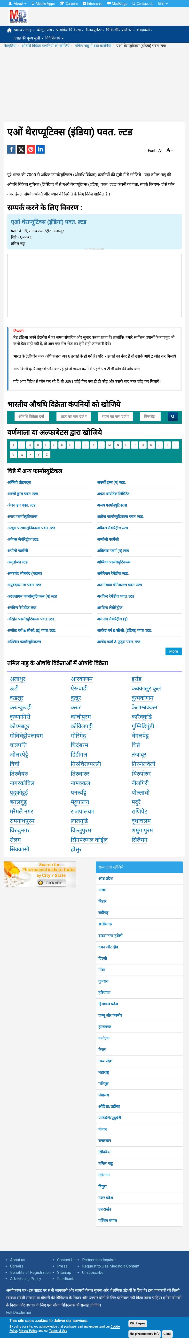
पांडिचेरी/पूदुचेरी (109, 1118)
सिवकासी (19, 849)
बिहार (102, 901)
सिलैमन (139, 840)
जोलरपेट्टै (19, 754)
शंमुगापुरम (142, 830)
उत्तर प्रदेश (105, 1198)
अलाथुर (17, 679)
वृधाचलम (141, 821)
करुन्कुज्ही (21, 707)
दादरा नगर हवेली (110, 935)
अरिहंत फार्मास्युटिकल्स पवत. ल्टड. (31, 619)
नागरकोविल (22, 783)
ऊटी (14, 688)
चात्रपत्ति (18, 745)
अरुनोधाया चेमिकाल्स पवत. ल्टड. (120, 585)
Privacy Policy (28, 1330)
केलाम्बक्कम (144, 707)
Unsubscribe (92, 1272)
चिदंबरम (79, 745)
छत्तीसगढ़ (105, 924)
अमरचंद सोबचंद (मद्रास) (24, 573)
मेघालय (103, 1095)
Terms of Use (58, 1330)
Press (62, 1266)
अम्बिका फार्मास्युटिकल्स (113, 562)
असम (102, 890)
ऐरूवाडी (79, 688)
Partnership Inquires (99, 1260)
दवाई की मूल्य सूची (28, 38)
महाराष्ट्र (103, 1072)
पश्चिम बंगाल (107, 1220)
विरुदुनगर (20, 830)
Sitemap (64, 1272)
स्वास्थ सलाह (24, 30)
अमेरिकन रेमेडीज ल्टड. (113, 573)
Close (167, 1334)
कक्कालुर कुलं (146, 688)
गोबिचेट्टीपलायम (26, 735)
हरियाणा (104, 992)
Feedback (65, 1278)
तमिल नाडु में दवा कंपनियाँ (93, 45)
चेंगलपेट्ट (140, 735)
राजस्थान (104, 1140)
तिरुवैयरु (19, 773)
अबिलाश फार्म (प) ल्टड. (113, 550)
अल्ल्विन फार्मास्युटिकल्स (24, 642)
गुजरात (103, 981)
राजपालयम (82, 811)
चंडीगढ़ (103, 912)
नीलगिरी (140, 783)
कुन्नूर (76, 698)
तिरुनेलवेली (143, 764)
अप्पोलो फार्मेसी (108, 539)
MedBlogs (117, 4)
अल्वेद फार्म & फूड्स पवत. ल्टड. (119, 642)
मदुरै (136, 802)
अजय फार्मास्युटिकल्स (112, 505)
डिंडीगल (79, 754)
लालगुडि (79, 821)
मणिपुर (103, 1083)
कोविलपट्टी (82, 726)
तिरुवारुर (80, 773)
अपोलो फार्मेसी (17, 550)
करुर (76, 707)
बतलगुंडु (18, 802)
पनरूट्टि (78, 792)
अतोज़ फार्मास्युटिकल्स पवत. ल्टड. (120, 516)
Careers (69, 3)
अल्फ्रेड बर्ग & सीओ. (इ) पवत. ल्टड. (31, 630)
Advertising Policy (25, 1278)
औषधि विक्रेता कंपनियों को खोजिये (46, 45)
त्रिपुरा (102, 1186)
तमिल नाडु (105, 1163)
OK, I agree (137, 1323)
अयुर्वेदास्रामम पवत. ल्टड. (24, 585)
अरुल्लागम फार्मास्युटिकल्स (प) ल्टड (32, 596)
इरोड (137, 679)
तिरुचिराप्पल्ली (86, 764)
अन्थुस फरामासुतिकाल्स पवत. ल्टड (31, 528)
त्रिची (14, 764)
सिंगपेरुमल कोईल (89, 840)
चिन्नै (136, 745)
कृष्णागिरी (20, 716)
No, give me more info (144, 1334)
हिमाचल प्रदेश (108, 1004)
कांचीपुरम (81, 716)
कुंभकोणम (142, 698)
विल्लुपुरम (81, 830)
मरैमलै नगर (21, 811)
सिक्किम (104, 1152)
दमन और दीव (108, 947)
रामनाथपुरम (22, 821)
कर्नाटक (103, 1038)
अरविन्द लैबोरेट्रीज (109, 607)
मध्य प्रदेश (105, 1061)
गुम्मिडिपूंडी (143, 726)
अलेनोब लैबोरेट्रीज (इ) (112, 619)
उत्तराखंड (104, 1209)
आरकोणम (82, 679)
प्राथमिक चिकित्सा (70, 30)
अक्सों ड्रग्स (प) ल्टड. (111, 482)
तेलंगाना (104, 1175)
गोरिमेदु (78, 735)
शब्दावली (144, 30)
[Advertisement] (94, 85)
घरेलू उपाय (45, 30)
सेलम (15, 840)
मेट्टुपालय (80, 802)
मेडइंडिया (10, 45)
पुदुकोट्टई (19, 792)
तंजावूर (139, 754)
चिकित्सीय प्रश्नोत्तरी (120, 30)
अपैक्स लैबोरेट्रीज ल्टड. (113, 528)
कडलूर (17, 698)
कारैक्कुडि (142, 716)
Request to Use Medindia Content (110, 1266)
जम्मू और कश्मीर (110, 1015)
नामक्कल (80, 783)
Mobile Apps (43, 4)
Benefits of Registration (30, 1272)
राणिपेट (139, 811)
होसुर (76, 849)
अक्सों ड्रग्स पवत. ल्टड (22, 494)
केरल (102, 1049)
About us (17, 1260)
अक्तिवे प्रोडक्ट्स (19, 482)
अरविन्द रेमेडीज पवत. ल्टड (115, 596)
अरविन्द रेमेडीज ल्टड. (22, 607)
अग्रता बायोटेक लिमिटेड (113, 494)
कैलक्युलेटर (95, 30)
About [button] (17, 4)
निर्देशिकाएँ (54, 38)
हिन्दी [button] (163, 4)
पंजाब (102, 1129)
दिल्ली (102, 958)
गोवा (101, 970)
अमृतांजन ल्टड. (17, 562)
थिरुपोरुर (141, 773)
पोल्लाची (141, 792)
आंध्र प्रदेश (105, 878)
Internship (92, 4)
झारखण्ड (104, 1027)
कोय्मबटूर (20, 726)
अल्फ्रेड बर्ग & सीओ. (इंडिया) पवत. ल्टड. (124, 630)
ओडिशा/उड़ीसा (109, 1106)
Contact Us (142, 4)
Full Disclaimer (18, 1312)
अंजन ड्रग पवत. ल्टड (21, 505)
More (173, 651)
